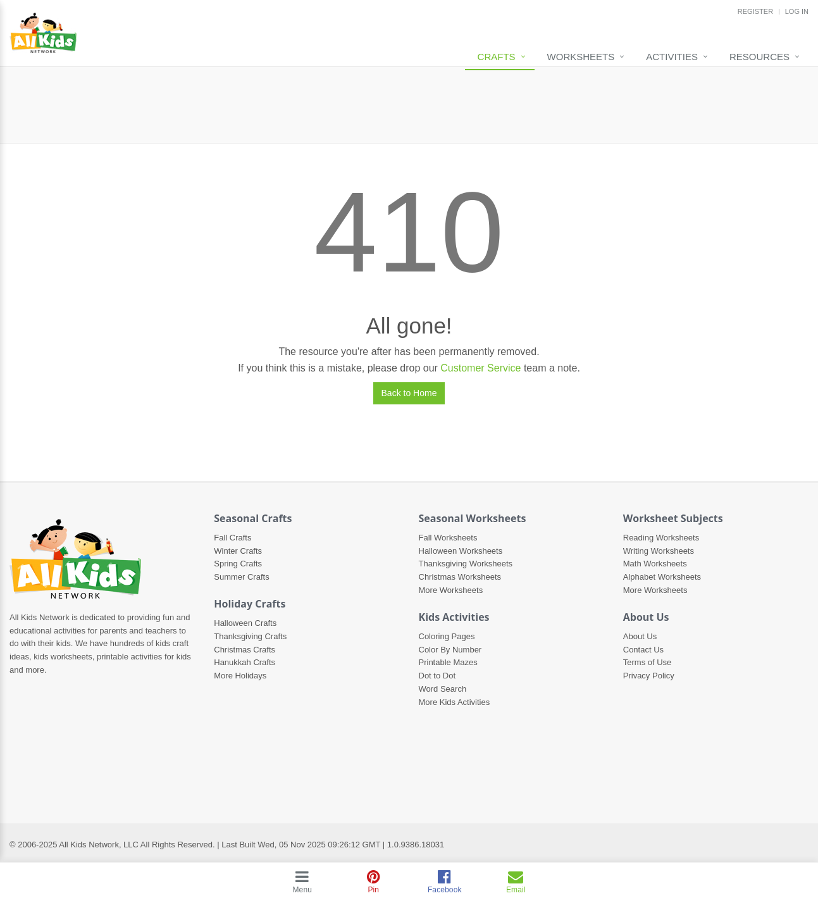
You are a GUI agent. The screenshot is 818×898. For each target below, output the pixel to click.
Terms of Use (647, 662)
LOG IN (797, 11)
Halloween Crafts (245, 623)
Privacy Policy (648, 675)
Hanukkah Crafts (244, 662)
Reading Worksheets (661, 537)
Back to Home (409, 393)
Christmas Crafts (244, 649)
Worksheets (581, 56)
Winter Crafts (238, 551)
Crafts (497, 56)
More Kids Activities (454, 702)
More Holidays (240, 675)
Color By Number (450, 649)
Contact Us (643, 649)
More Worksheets (451, 590)
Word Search (443, 689)
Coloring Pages (447, 636)
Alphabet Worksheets (662, 577)
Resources (759, 56)
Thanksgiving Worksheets (466, 563)
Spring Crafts (238, 563)
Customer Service (480, 368)
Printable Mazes (448, 662)
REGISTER (755, 11)
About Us (640, 636)
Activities (672, 56)
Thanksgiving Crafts (250, 636)
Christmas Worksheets (460, 577)
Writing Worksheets (658, 551)
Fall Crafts (232, 537)
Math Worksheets (655, 563)
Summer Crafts (241, 577)
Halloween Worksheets (461, 551)
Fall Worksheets (448, 537)
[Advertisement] (409, 105)
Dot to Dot (437, 675)
